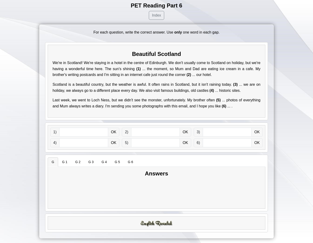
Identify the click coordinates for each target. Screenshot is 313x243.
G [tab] (53, 162)
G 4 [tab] (104, 162)
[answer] (83, 132)
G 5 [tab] (117, 162)
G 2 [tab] (77, 162)
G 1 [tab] (64, 162)
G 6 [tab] (130, 162)
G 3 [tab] (91, 162)
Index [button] (156, 15)
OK (113, 132)
